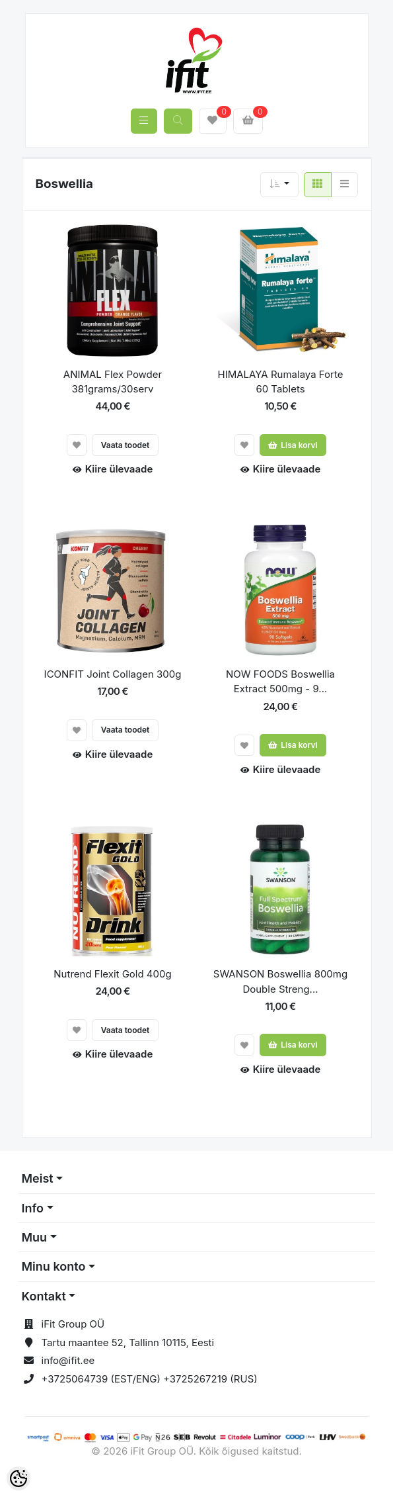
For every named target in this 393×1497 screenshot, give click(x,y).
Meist (38, 1178)
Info (33, 1208)
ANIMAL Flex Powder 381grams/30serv (112, 382)
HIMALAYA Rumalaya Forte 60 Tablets (280, 382)
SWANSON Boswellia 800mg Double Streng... (280, 981)
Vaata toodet (125, 445)
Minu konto (54, 1266)
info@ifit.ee (68, 1360)
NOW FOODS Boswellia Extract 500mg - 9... (280, 682)
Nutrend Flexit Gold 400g (112, 974)
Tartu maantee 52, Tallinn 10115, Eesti (128, 1342)
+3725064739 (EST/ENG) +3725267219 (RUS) (150, 1379)
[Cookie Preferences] (18, 1478)
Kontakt (44, 1296)
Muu (35, 1237)
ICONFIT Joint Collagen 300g (113, 674)
